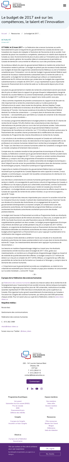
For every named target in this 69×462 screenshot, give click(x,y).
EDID (17, 408)
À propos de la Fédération (18, 439)
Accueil (4, 33)
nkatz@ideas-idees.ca (9, 326)
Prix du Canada (17, 406)
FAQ (51, 408)
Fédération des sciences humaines (17, 283)
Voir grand (17, 401)
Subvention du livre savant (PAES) (18, 403)
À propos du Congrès (17, 421)
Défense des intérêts (18, 413)
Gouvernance (17, 441)
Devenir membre (51, 406)
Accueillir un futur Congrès (17, 423)
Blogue (51, 426)
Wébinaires (51, 428)
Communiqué (34, 381)
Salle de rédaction (51, 430)
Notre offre (51, 403)
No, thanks (50, 454)
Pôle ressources (51, 421)
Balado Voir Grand (51, 423)
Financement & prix (17, 410)
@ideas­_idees (26, 331)
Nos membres (51, 401)
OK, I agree (50, 448)
